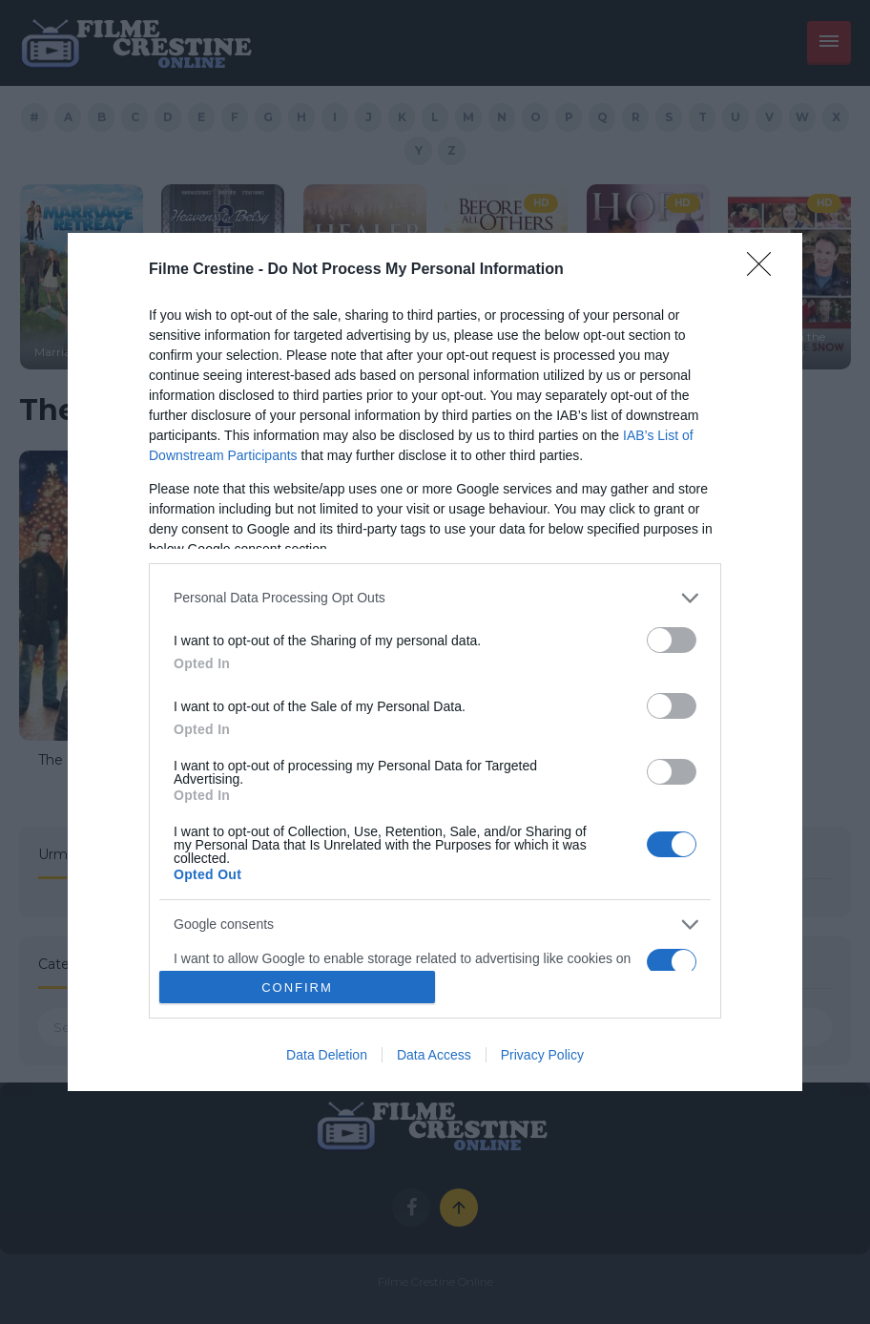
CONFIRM (297, 986)
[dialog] (435, 662)
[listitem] (435, 598)
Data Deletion (326, 1054)
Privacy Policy (542, 1054)
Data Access (434, 1054)
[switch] (671, 640)
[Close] (765, 270)
